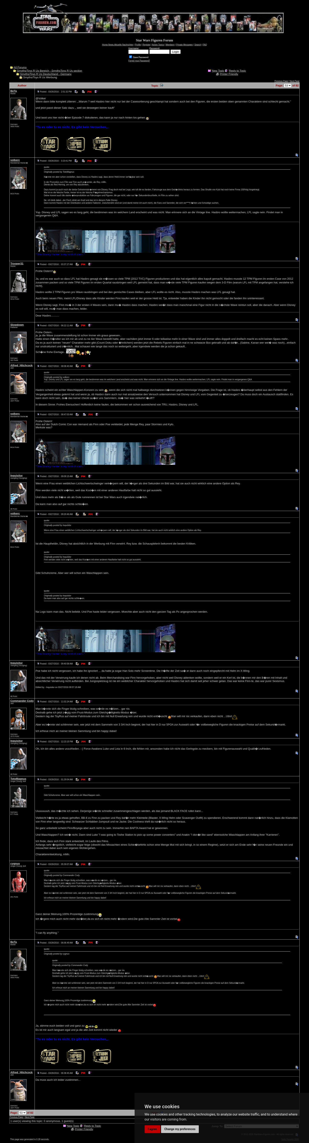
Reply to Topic (237, 70)
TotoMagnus (18, 778)
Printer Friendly (229, 74)
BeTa (13, 90)
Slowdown (17, 324)
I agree (152, 1129)
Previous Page (281, 81)
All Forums (20, 67)
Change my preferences (179, 1129)
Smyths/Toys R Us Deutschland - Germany (45, 74)
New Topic (218, 70)
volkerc (15, 160)
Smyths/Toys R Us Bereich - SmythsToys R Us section (49, 70)
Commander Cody (22, 700)
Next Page (295, 81)
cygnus (15, 863)
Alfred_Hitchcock (21, 365)
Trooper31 (17, 263)
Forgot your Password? (139, 61)
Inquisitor (16, 475)
